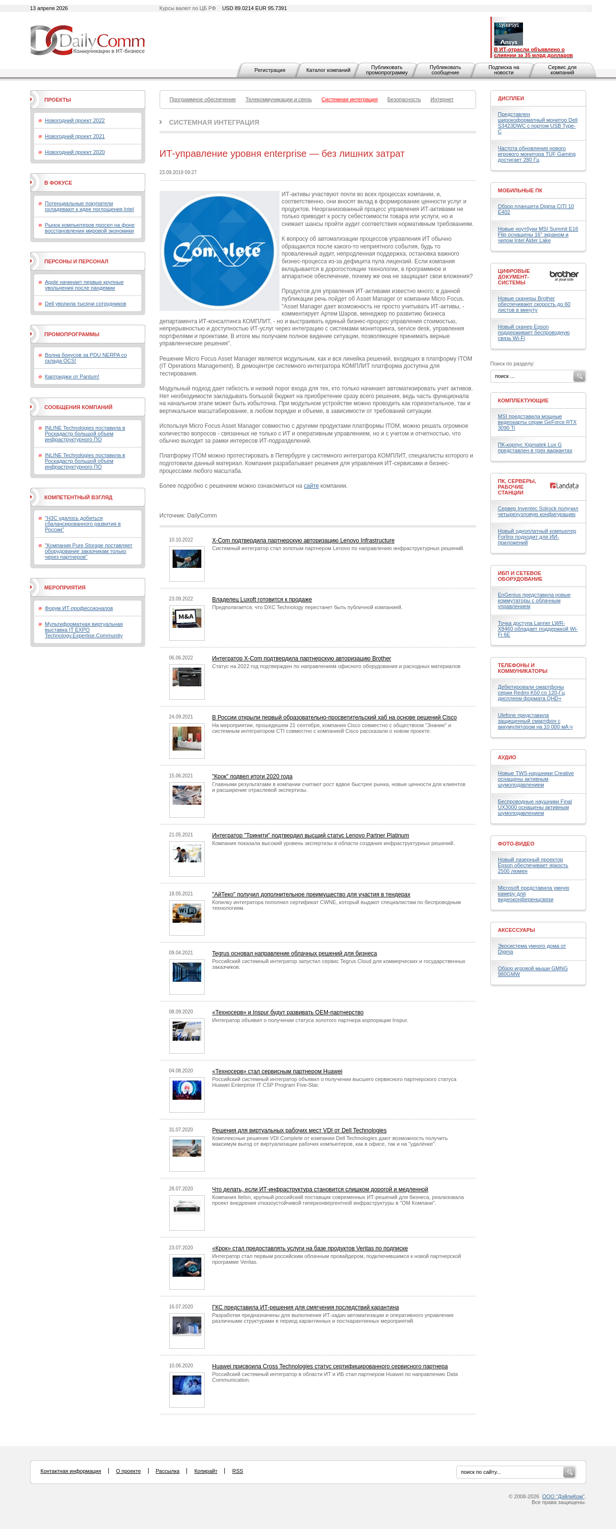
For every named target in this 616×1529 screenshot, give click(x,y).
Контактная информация (71, 1471)
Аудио (507, 757)
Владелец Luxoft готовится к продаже (262, 599)
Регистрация (270, 70)
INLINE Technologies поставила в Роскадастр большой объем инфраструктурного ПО (85, 433)
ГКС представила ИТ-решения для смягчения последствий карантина (305, 1307)
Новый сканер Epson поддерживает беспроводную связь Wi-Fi (534, 332)
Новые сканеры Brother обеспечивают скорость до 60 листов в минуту (534, 304)
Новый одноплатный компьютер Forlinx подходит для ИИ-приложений (537, 536)
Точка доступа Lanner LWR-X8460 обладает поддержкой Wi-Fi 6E (538, 628)
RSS (237, 1471)
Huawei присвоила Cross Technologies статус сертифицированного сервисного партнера (330, 1366)
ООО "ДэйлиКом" (563, 1496)
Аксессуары (516, 930)
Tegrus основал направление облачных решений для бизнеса (294, 953)
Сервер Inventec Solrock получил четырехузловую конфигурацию (538, 511)
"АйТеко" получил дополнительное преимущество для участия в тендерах (311, 894)
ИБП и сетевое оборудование (520, 576)
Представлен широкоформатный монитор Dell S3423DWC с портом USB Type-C (538, 122)
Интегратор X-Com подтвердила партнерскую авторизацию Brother (301, 658)
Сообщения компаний (79, 407)
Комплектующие (523, 400)
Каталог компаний (328, 70)
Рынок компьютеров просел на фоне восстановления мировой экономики (90, 228)
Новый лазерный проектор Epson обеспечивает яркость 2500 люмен (533, 865)
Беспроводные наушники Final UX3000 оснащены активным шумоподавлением (535, 807)
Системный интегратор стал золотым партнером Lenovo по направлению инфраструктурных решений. (338, 548)
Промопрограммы (72, 334)
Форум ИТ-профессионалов (79, 608)
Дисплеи (511, 98)
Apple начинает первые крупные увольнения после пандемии (84, 285)
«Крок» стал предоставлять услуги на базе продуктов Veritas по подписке (310, 1248)
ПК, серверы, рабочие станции (517, 486)
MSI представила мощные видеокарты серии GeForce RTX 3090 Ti (537, 422)
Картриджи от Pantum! (72, 376)
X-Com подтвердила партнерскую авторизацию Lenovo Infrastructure (303, 540)
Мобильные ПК (520, 190)
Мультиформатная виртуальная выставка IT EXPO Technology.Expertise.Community (84, 629)
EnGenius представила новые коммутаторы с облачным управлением (534, 600)
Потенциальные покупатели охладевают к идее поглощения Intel (89, 206)
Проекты (58, 100)
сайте (311, 485)
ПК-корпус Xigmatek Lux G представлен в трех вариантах (535, 447)
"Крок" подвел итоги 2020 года (252, 776)
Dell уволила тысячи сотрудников (86, 303)
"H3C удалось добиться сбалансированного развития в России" (83, 523)
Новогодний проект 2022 (75, 120)
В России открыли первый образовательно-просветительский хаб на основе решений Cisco (334, 717)
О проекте (128, 1471)
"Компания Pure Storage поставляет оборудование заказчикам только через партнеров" (89, 551)
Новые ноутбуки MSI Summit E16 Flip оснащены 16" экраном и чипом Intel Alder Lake (538, 234)
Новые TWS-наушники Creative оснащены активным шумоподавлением (536, 779)
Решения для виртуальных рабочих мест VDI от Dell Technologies (299, 1130)
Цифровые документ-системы (514, 276)
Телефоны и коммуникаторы (523, 668)
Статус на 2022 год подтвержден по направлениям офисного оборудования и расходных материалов (336, 666)
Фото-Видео (516, 844)
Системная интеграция (214, 122)
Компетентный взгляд (79, 497)
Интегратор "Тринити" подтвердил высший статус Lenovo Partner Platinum (310, 835)
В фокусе (58, 183)
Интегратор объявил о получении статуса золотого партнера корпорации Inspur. (310, 1020)
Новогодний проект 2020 (75, 152)
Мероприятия (65, 587)
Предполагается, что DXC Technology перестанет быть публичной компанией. (307, 607)
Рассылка (168, 1471)
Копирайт (205, 1471)
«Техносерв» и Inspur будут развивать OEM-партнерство (288, 1012)
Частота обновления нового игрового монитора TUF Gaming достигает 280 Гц (537, 154)
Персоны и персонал (77, 261)
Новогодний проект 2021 (75, 136)
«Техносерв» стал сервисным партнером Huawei (277, 1071)
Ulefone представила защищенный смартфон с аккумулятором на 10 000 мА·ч (535, 720)
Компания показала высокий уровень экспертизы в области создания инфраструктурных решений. (333, 843)
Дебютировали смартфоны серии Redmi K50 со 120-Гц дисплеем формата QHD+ (531, 692)
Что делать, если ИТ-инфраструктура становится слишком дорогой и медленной (320, 1189)
